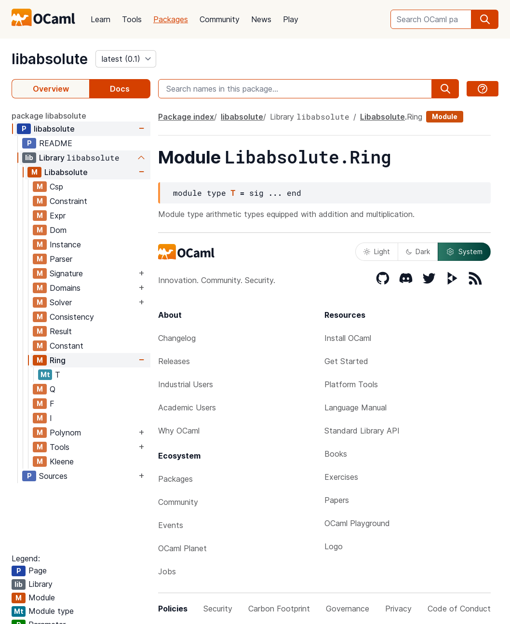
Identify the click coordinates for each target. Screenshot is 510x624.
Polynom (65, 432)
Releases (174, 361)
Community (220, 19)
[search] (484, 19)
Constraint (68, 201)
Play (290, 19)
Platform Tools (351, 384)
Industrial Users (185, 384)
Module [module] (444, 116)
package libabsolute (49, 116)
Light (376, 251)
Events (170, 525)
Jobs (167, 571)
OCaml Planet (182, 548)
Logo (333, 546)
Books (335, 454)
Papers (336, 500)
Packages (170, 19)
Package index (186, 117)
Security (217, 608)
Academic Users (187, 407)
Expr (58, 215)
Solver (61, 302)
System (464, 251)
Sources (53, 476)
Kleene (62, 461)
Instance (65, 244)
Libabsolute (66, 172)
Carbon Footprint (279, 608)
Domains (65, 288)
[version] (125, 59)
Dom (58, 230)
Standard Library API (362, 430)
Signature (66, 273)
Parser (61, 259)
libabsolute (50, 59)
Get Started (346, 361)
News (261, 19)
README (55, 143)
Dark (418, 251)
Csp (56, 186)
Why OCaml (179, 430)
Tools (132, 19)
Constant (66, 346)
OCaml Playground (357, 523)
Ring (58, 360)
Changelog (177, 338)
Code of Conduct (459, 608)
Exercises (341, 477)
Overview (51, 89)
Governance (347, 608)
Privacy (398, 608)
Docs (120, 89)
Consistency (72, 317)
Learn (100, 19)
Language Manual (355, 407)
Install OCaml (347, 338)
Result (61, 331)
